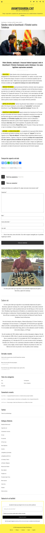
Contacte (23, 530)
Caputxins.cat (4, 428)
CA (31, 4)
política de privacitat (22, 521)
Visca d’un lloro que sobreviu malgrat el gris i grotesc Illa (13, 368)
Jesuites (3, 449)
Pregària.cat (3, 473)
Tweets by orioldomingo (6, 413)
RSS (36, 1)
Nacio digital (4, 470)
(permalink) (19, 168)
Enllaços (17, 530)
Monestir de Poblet (5, 466)
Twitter (33, 1)
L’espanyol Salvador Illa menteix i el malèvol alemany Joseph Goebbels (20, 395)
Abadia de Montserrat (5, 424)
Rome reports (4, 480)
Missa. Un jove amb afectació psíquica (9, 362)
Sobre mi (11, 530)
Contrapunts (26, 380)
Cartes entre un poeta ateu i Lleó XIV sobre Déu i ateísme (13, 357)
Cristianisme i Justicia (5, 431)
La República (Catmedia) (6, 452)
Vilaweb (2, 487)
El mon (2, 435)
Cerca (42, 1)
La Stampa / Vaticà (5, 459)
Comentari (4, 192)
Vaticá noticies (4, 491)
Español (33, 530)
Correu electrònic (5, 222)
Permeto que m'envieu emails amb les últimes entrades (14, 513)
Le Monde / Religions (5, 463)
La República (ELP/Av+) (6, 456)
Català (28, 530)
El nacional (3, 438)
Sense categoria (27, 383)
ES (33, 4)
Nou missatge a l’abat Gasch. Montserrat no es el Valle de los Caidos (19, 402)
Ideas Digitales (4, 445)
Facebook (30, 1)
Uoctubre (17, 22)
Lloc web (3, 228)
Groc (2, 383)
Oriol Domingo (4, 22)
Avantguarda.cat (22, 8)
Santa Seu (3, 484)
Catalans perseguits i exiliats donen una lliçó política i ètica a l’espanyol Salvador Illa (22, 399)
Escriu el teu (20, 177)
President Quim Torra (5, 477)
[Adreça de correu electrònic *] (22, 509)
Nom (2, 215)
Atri (2, 380)
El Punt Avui (3, 442)
